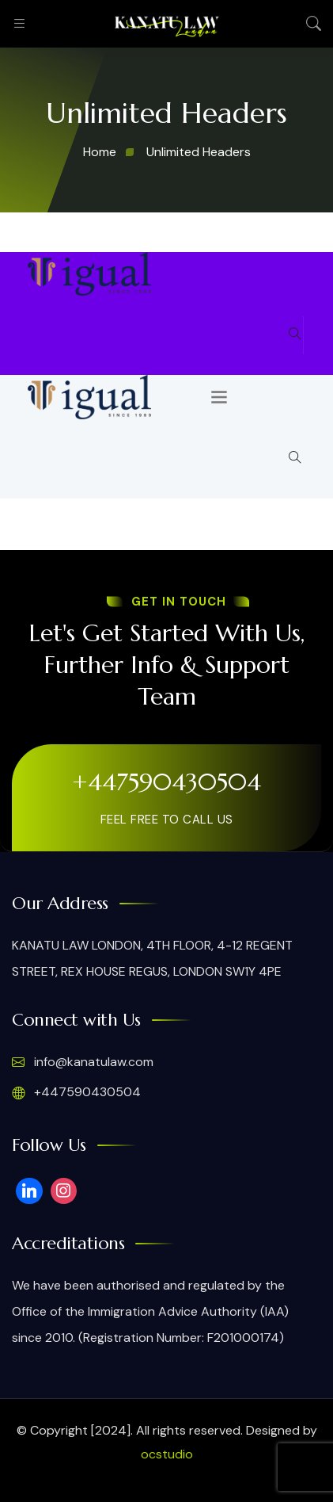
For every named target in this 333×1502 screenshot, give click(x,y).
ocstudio (167, 1454)
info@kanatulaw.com (82, 1062)
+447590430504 (166, 782)
